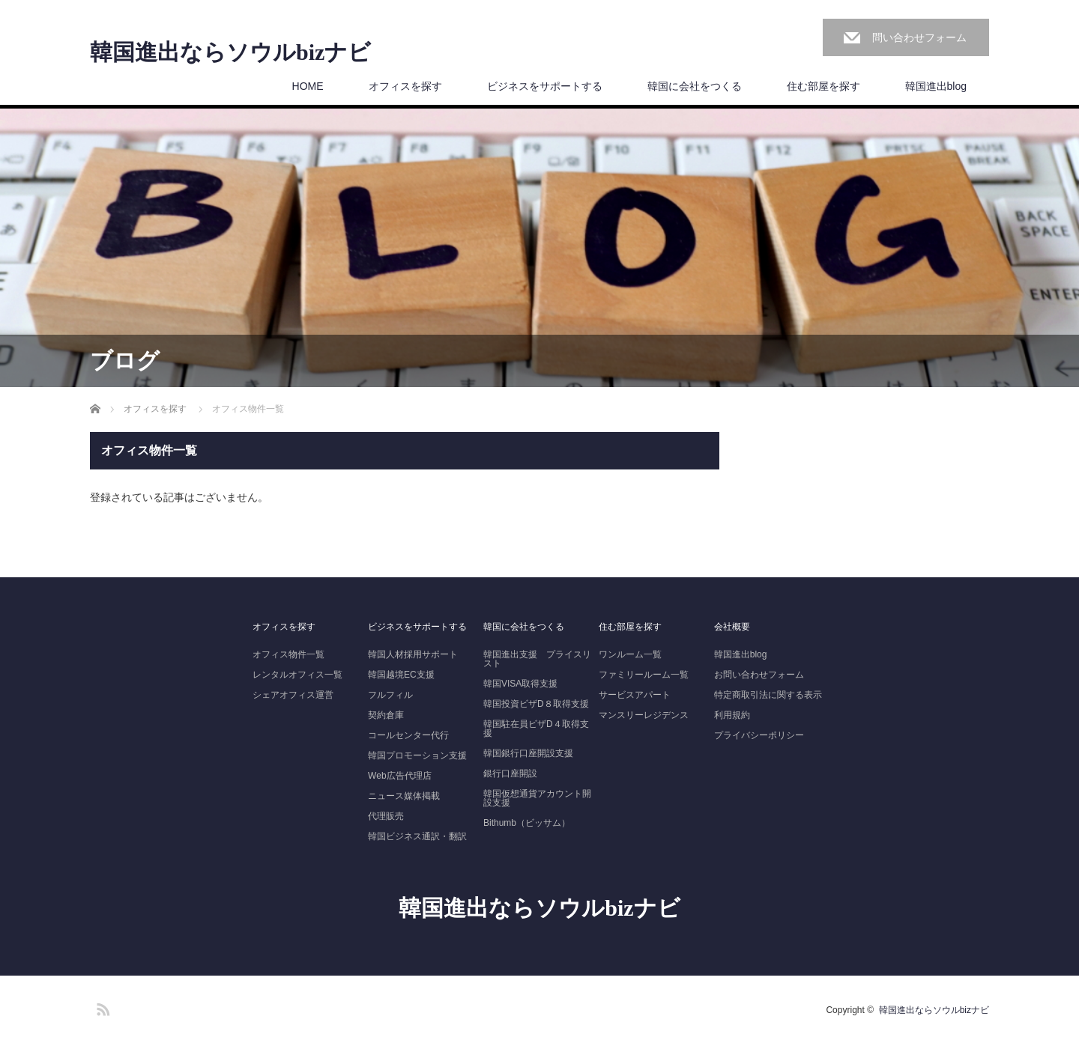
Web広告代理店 (399, 775)
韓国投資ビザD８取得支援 (536, 703)
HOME (308, 86)
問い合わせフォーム (919, 37)
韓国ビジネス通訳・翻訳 (417, 836)
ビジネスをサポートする (544, 86)
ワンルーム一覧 (630, 654)
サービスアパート (635, 694)
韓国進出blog (936, 86)
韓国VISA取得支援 (520, 683)
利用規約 (732, 715)
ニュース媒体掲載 (404, 795)
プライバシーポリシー (759, 735)
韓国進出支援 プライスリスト (537, 659)
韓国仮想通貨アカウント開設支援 (537, 798)
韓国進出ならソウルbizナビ (230, 52)
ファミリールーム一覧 (644, 674)
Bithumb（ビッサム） (526, 822)
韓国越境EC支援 (401, 674)
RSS (101, 1007)
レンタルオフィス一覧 (297, 674)
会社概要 (732, 626)
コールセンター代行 (408, 735)
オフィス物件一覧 (288, 654)
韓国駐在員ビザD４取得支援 (536, 729)
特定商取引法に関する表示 (768, 694)
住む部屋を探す (823, 86)
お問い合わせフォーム (759, 674)
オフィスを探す (405, 86)
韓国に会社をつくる (694, 86)
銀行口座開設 (510, 773)
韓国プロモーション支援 (417, 755)
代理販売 (386, 816)
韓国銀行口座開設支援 (528, 753)
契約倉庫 (386, 715)
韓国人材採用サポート (413, 654)
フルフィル (390, 694)
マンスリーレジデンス (644, 715)
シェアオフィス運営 (293, 694)
